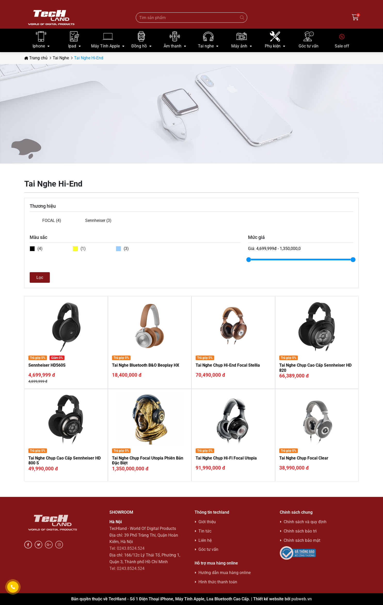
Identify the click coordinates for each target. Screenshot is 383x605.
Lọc (39, 277)
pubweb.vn (301, 598)
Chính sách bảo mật (302, 540)
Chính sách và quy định (305, 521)
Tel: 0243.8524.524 (127, 548)
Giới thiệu (207, 521)
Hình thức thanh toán (217, 581)
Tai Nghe (61, 57)
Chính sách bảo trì (300, 531)
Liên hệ (205, 540)
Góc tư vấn (208, 549)
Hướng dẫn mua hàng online (224, 572)
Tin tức (204, 531)
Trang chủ (35, 57)
